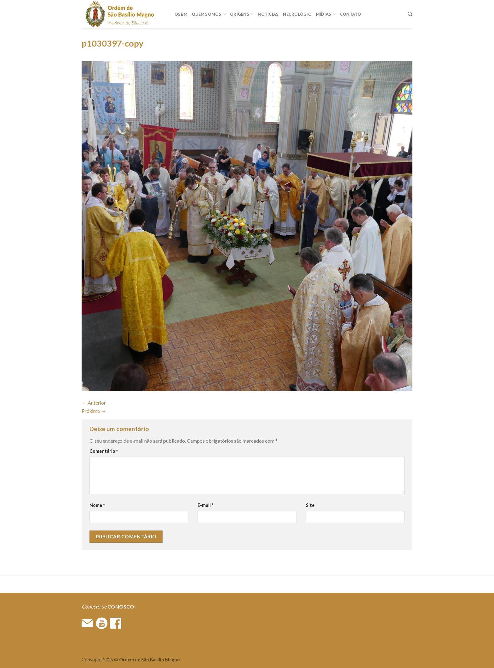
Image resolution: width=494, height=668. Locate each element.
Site (310, 505)
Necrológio (297, 14)
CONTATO (350, 14)
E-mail (205, 505)
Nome (97, 505)
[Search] (410, 14)
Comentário (103, 451)
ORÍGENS (241, 14)
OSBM (181, 14)
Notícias (268, 14)
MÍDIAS (326, 14)
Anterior (94, 403)
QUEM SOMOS (209, 14)
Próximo (94, 411)
